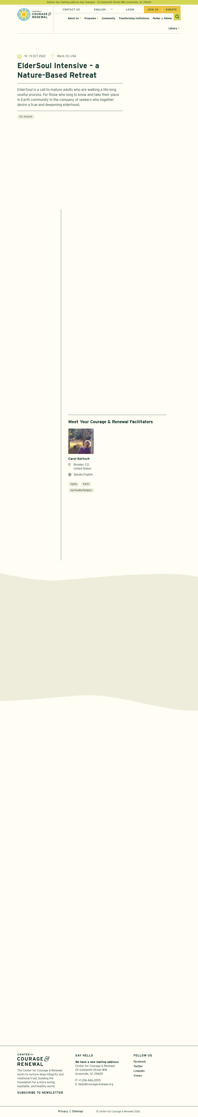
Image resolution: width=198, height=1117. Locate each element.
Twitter (138, 1067)
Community (108, 18)
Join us (153, 9)
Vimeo (137, 1076)
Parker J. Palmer (162, 18)
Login (130, 9)
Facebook (139, 1062)
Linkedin (139, 1072)
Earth (86, 483)
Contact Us (71, 9)
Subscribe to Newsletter (40, 1093)
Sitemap (77, 1112)
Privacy (63, 1112)
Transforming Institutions (134, 18)
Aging (73, 483)
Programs (90, 18)
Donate (171, 9)
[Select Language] (103, 9)
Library (173, 28)
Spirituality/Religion (81, 490)
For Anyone (25, 118)
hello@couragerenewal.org (95, 1085)
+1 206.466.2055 (90, 1081)
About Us (73, 18)
